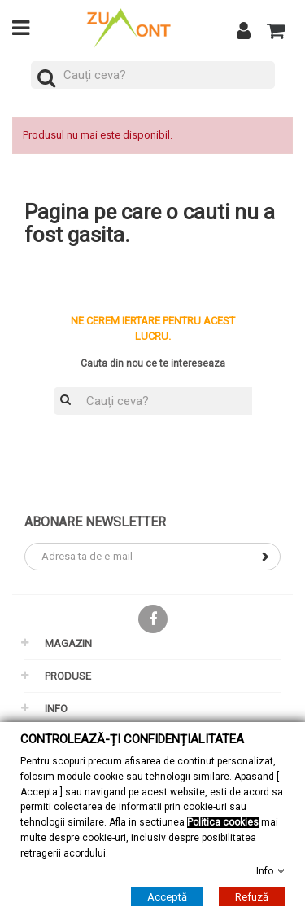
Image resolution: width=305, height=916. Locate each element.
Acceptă (167, 897)
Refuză (251, 897)
